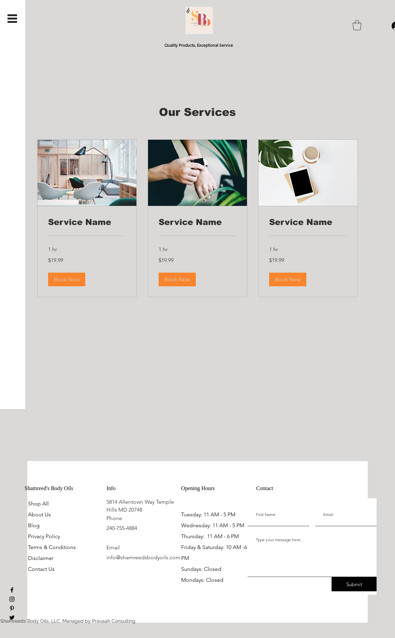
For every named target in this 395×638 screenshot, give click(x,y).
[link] (87, 222)
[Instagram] (12, 599)
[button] (12, 18)
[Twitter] (12, 617)
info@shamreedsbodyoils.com (143, 557)
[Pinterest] (12, 608)
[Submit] (354, 584)
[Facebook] (12, 590)
